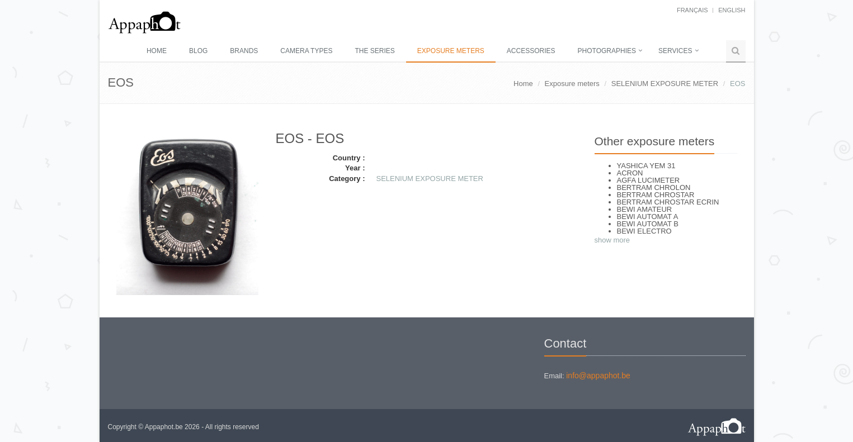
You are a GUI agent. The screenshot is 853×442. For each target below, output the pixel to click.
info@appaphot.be (598, 375)
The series (374, 51)
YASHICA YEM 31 (646, 165)
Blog (198, 51)
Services (675, 51)
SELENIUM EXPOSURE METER (664, 83)
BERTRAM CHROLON (654, 187)
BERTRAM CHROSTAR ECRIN (668, 202)
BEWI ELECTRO (644, 231)
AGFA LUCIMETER (648, 180)
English (731, 10)
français (692, 10)
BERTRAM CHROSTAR (656, 195)
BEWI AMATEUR (644, 209)
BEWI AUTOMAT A (647, 216)
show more (612, 240)
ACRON (630, 173)
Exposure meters (450, 51)
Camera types (306, 51)
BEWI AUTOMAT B (648, 224)
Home (157, 51)
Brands (244, 51)
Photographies (607, 51)
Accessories (531, 51)
